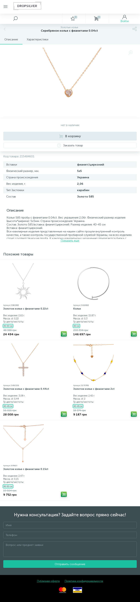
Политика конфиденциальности (84, 581)
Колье (77, 308)
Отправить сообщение (70, 564)
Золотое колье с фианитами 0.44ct (26, 388)
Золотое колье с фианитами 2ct (93, 388)
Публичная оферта (48, 581)
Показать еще (70, 240)
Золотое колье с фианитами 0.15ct (25, 469)
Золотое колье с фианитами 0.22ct (25, 308)
